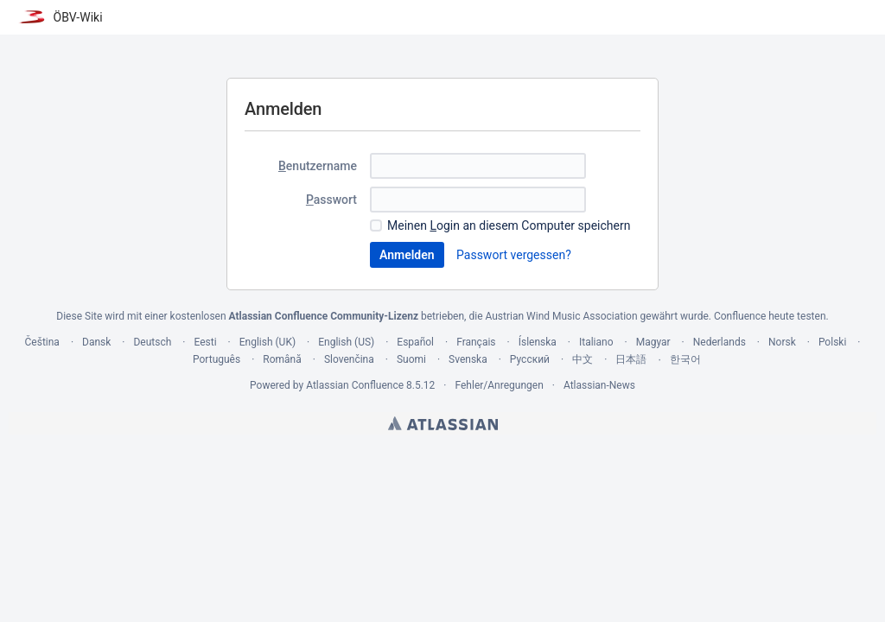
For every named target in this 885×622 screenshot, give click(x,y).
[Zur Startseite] (60, 17)
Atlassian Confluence (355, 385)
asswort (331, 199)
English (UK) (267, 342)
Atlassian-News (599, 385)
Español (415, 342)
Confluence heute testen (770, 316)
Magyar (653, 342)
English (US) (346, 342)
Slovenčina (349, 359)
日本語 (630, 359)
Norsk (782, 342)
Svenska (468, 359)
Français (475, 342)
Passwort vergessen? (513, 255)
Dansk (96, 342)
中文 (582, 359)
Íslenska (538, 342)
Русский (530, 359)
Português (216, 359)
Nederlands (719, 342)
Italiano (596, 342)
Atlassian (443, 423)
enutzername (317, 166)
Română (282, 359)
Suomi (411, 359)
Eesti (205, 342)
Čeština (42, 342)
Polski (832, 342)
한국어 (685, 359)
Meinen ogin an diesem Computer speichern (508, 225)
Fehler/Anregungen (499, 385)
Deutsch (152, 342)
